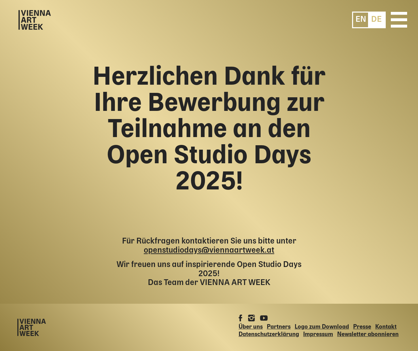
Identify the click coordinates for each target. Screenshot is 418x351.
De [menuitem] (376, 19)
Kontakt (386, 327)
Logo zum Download (322, 327)
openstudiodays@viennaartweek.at (209, 250)
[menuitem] (360, 19)
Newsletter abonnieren (368, 334)
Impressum (318, 334)
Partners (279, 327)
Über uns (251, 327)
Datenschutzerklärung (269, 334)
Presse (362, 327)
